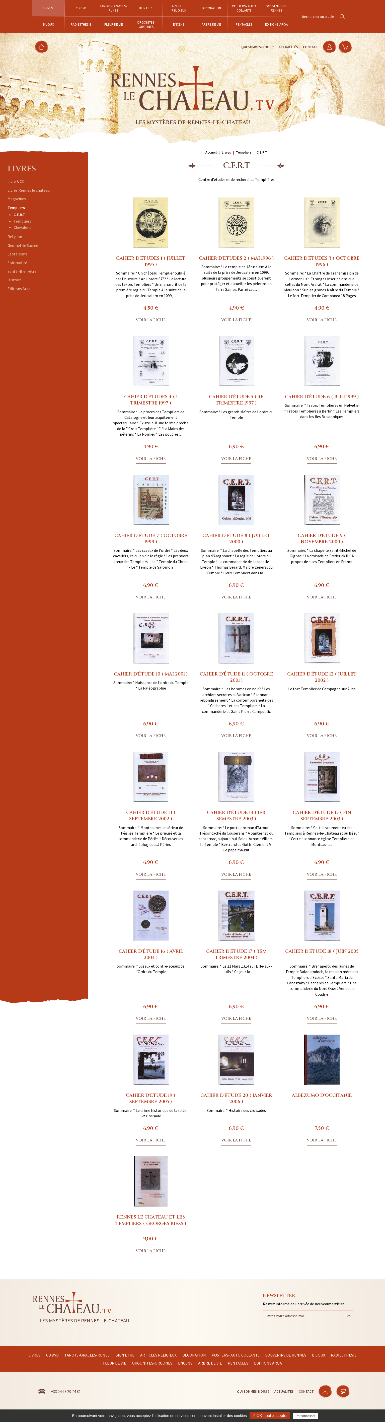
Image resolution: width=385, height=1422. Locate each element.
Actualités (287, 47)
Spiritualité (17, 262)
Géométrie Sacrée (23, 245)
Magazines (17, 198)
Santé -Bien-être (22, 271)
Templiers (16, 207)
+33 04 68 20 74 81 (66, 1391)
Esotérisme (17, 253)
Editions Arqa (19, 288)
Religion (15, 236)
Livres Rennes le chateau (29, 190)
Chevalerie (23, 227)
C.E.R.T (19, 214)
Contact (309, 47)
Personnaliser (305, 1416)
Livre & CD (16, 181)
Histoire (15, 279)
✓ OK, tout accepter (270, 1415)
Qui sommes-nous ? (257, 47)
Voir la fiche (151, 320)
